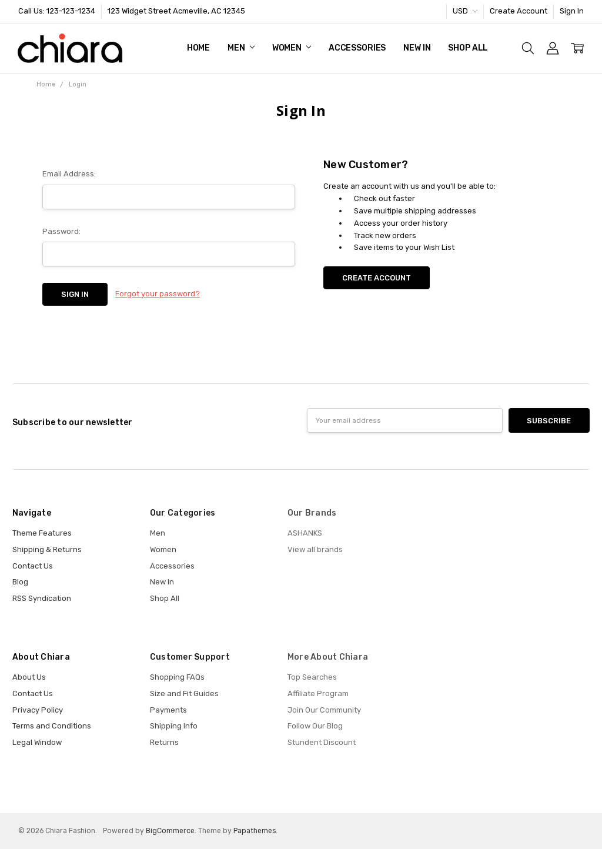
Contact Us (32, 565)
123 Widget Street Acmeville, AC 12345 (176, 10)
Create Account (518, 10)
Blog (20, 581)
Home (198, 48)
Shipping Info (174, 725)
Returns (164, 742)
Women (291, 48)
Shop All (468, 48)
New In (416, 48)
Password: (61, 231)
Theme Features (42, 533)
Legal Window (37, 742)
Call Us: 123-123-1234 (56, 10)
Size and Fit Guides (184, 693)
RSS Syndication (41, 598)
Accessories (357, 48)
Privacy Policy (37, 710)
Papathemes (254, 831)
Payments (168, 710)
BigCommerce (170, 831)
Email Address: (69, 173)
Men (241, 48)
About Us (29, 677)
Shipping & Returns (47, 549)
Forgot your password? (157, 293)
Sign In (572, 10)
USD (465, 10)
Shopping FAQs (177, 677)
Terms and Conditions (51, 725)
